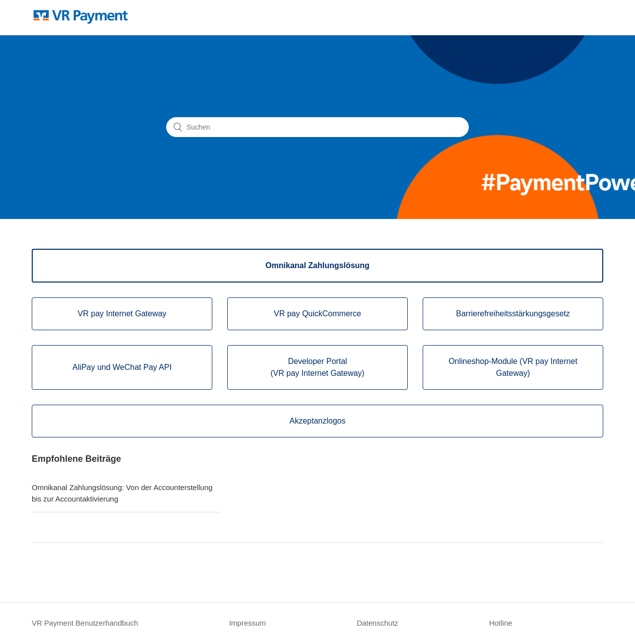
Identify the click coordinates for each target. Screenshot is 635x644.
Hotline (500, 623)
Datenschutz (377, 623)
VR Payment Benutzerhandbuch (85, 623)
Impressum (247, 623)
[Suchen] (317, 127)
